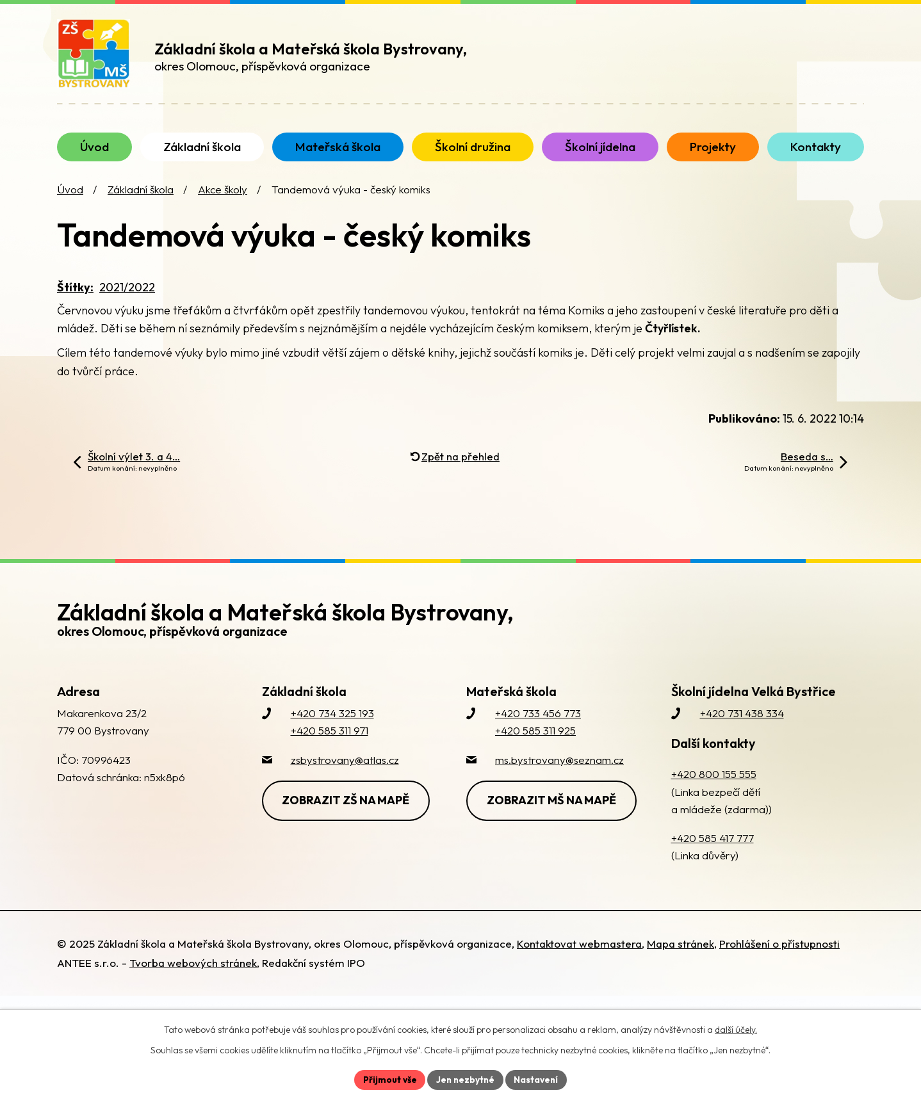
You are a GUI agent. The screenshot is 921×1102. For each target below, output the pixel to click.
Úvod (70, 202)
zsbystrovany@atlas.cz (345, 772)
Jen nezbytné (465, 1079)
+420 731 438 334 (742, 726)
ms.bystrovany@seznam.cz (559, 772)
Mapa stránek (680, 956)
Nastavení (537, 1079)
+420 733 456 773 (538, 726)
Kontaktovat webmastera (579, 956)
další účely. (736, 1029)
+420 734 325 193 (332, 726)
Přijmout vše (388, 1079)
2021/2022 (127, 299)
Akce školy (222, 202)
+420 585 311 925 (535, 743)
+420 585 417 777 (712, 850)
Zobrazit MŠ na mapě (552, 812)
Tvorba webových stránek (193, 975)
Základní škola (141, 202)
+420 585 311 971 (329, 743)
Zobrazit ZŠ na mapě (347, 812)
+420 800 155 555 (713, 786)
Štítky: (75, 299)
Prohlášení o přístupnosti (779, 956)
